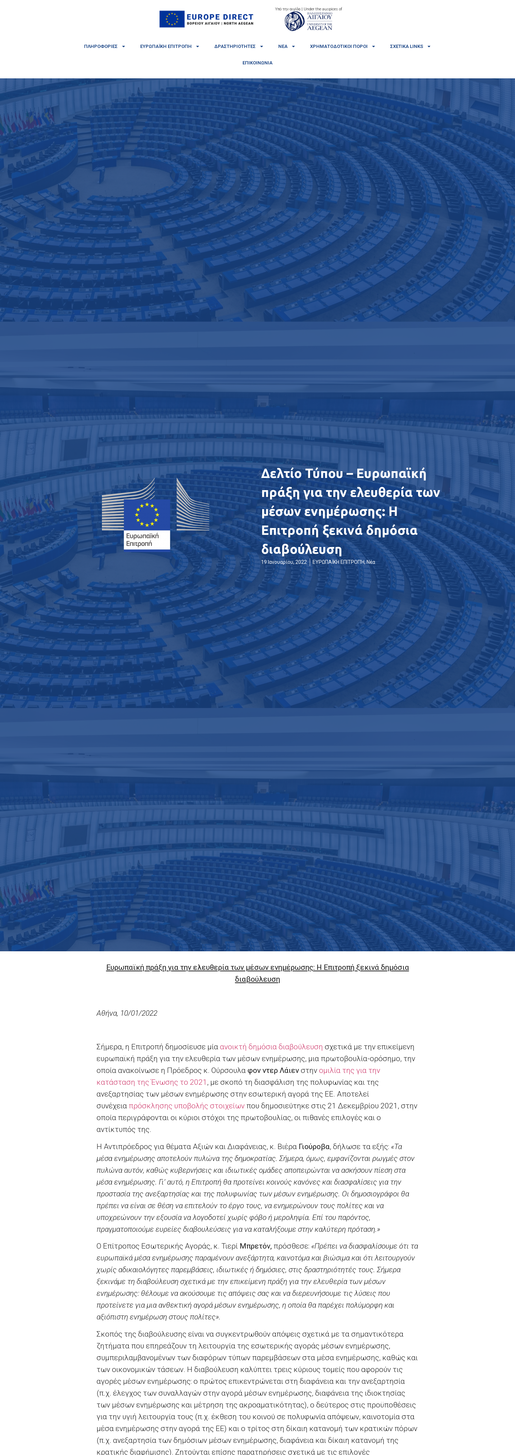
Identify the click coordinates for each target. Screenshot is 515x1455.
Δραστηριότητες (239, 46)
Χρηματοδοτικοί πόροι (343, 46)
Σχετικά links (410, 46)
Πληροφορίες (105, 46)
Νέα (287, 46)
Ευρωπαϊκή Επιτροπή (170, 46)
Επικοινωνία (257, 62)
